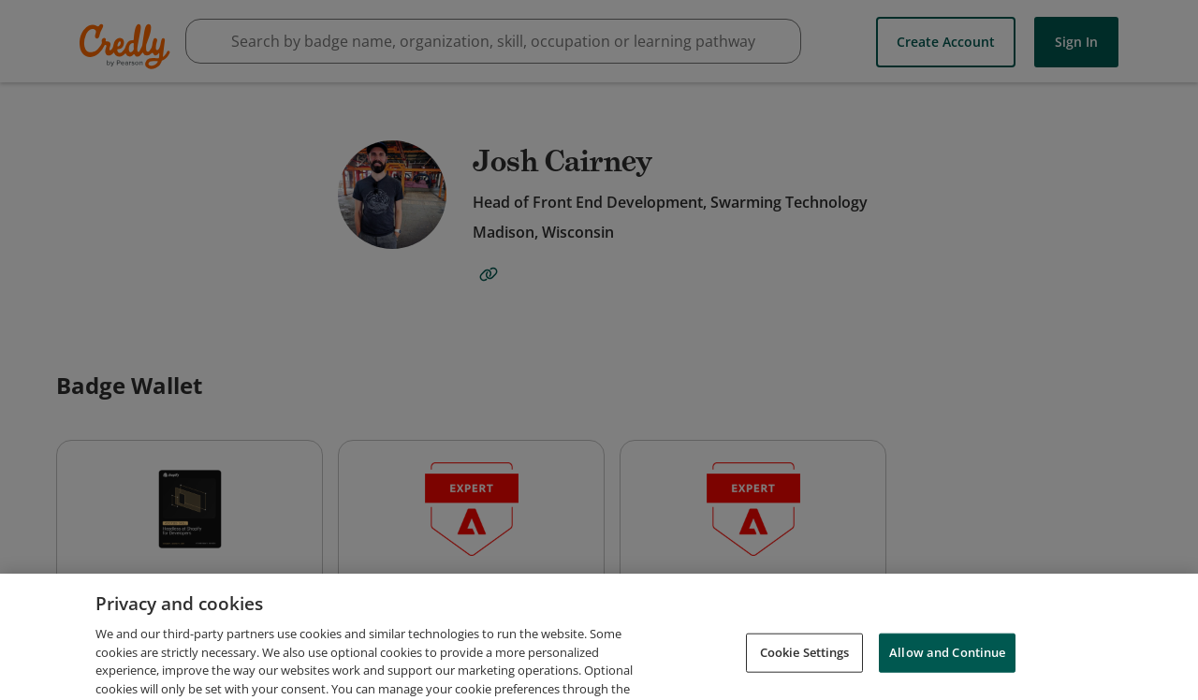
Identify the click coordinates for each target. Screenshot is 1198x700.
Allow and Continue (947, 673)
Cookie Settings (805, 673)
